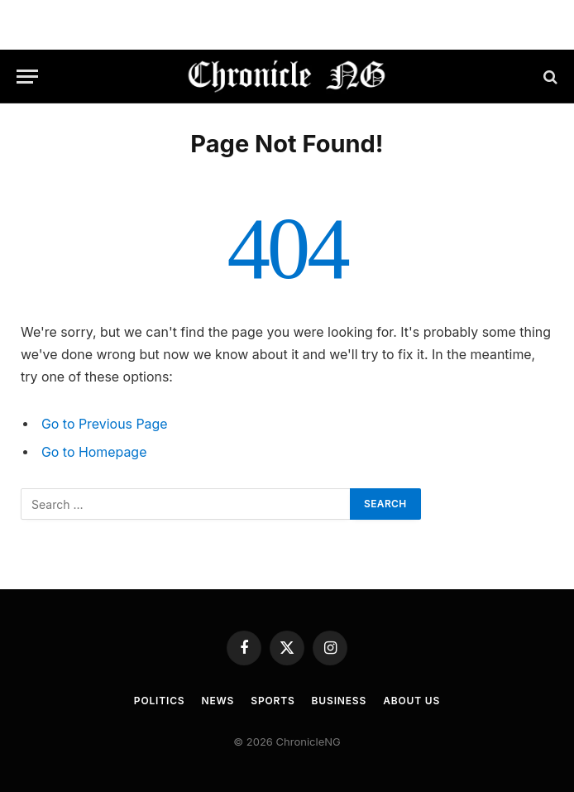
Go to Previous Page (104, 424)
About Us (411, 700)
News (218, 700)
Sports (272, 700)
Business (339, 700)
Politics (159, 700)
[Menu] (27, 76)
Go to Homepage (93, 452)
